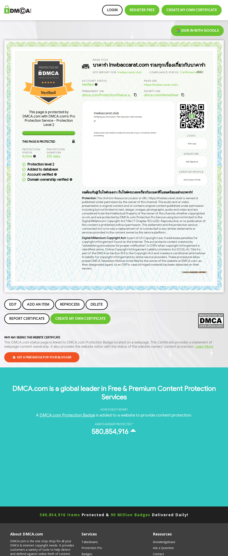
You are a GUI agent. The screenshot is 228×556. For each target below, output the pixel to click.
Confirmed (191, 72)
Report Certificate (27, 319)
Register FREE (142, 10)
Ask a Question (163, 548)
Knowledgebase (164, 542)
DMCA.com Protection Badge (67, 415)
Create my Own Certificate (191, 10)
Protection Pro (92, 548)
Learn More (204, 347)
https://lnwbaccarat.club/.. (161, 85)
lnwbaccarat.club (129, 72)
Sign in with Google (197, 31)
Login (112, 10)
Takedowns (90, 542)
